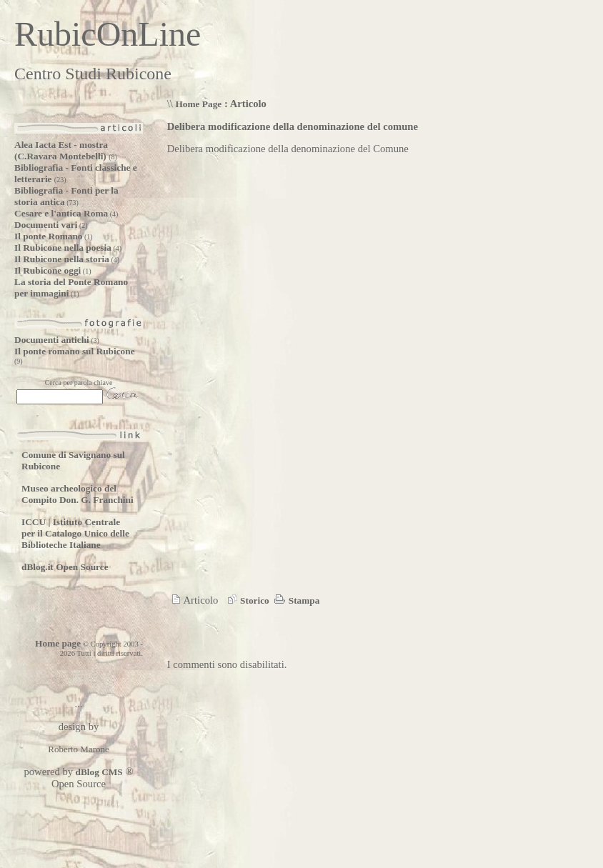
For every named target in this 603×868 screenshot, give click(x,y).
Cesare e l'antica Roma (61, 213)
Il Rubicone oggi (47, 270)
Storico (246, 600)
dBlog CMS (98, 772)
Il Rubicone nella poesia (62, 247)
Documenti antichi (51, 339)
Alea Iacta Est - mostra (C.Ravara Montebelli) (61, 150)
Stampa (295, 600)
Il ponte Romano (48, 236)
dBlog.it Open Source (65, 567)
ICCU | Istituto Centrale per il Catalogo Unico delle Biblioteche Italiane (75, 533)
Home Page (198, 104)
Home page (58, 643)
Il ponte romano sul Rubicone (74, 351)
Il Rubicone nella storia (61, 259)
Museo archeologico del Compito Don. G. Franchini (77, 494)
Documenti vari (45, 224)
